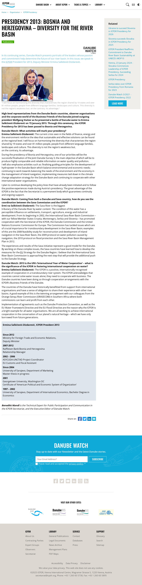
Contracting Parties (34, 540)
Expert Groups (32, 545)
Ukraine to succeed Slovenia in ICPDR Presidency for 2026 (121, 31)
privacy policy (76, 463)
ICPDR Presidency (30, 12)
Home (4, 12)
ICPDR (9, 61)
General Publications (59, 536)
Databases (78, 540)
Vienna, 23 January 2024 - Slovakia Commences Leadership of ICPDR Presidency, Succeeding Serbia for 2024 (120, 68)
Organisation (15, 12)
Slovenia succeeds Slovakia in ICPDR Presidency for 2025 (121, 41)
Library (99, 4)
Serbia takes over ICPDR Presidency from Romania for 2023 (120, 86)
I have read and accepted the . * (62, 463)
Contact (76, 536)
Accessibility (57, 563)
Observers (30, 549)
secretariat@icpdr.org (46, 575)
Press (75, 545)
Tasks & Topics (81, 4)
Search (99, 540)
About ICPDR (62, 4)
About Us (29, 536)
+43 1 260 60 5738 (73, 575)
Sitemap (100, 545)
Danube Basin (42, 4)
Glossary (100, 536)
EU (21, 252)
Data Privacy (72, 563)
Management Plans (58, 549)
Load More (117, 103)
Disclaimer (85, 563)
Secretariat (30, 553)
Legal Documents (57, 540)
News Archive (55, 545)
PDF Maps (54, 553)
